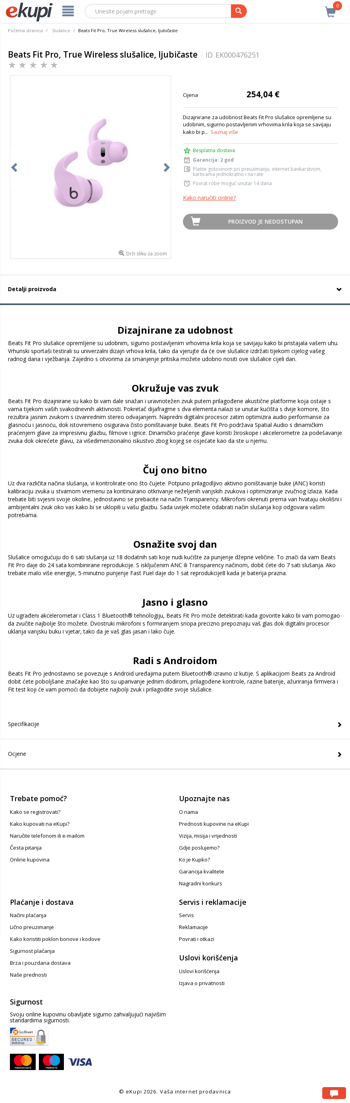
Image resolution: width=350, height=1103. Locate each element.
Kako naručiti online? (209, 197)
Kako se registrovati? (35, 811)
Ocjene (17, 753)
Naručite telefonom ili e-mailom (47, 835)
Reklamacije (193, 927)
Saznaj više (224, 131)
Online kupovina (30, 859)
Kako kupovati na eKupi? (39, 823)
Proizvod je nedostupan (265, 221)
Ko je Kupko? (194, 859)
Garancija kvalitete (201, 871)
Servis (186, 915)
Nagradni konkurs (200, 883)
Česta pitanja (26, 847)
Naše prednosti (28, 974)
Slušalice (61, 30)
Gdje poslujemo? (199, 847)
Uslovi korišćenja (199, 971)
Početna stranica (25, 30)
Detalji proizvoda (32, 289)
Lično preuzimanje (32, 927)
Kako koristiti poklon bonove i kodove (55, 939)
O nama (188, 811)
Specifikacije (23, 724)
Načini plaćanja (28, 915)
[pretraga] (239, 11)
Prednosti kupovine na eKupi (214, 823)
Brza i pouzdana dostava (40, 962)
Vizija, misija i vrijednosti (208, 835)
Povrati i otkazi (196, 939)
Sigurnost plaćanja (32, 950)
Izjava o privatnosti (202, 983)
